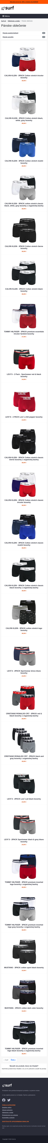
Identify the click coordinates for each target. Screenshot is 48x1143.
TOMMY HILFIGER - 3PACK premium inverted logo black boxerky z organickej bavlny (24, 1050)
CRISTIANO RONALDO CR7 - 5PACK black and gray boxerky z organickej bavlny (24, 757)
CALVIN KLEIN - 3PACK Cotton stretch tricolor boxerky (23, 77)
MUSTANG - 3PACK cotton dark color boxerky (24, 1008)
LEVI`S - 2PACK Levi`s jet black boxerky (24, 799)
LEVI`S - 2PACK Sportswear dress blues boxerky (24, 672)
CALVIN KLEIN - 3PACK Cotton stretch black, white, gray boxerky (24, 119)
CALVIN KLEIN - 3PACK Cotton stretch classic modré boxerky (24, 544)
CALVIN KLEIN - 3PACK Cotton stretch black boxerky (24, 290)
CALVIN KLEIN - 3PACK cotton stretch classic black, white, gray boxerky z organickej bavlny (23, 205)
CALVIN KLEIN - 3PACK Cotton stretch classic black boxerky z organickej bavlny (24, 587)
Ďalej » (13, 1060)
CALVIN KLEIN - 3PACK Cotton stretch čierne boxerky (24, 247)
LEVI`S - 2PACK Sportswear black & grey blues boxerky (24, 841)
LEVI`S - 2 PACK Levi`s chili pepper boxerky (24, 417)
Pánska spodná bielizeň (10, 33)
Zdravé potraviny (7, 1110)
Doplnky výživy (6, 1107)
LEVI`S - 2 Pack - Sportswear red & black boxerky (24, 375)
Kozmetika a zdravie (8, 1117)
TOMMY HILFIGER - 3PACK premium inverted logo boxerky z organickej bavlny (24, 883)
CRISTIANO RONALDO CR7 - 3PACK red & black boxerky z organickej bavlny (24, 715)
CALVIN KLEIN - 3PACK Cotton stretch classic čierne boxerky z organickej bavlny (24, 459)
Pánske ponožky (8, 37)
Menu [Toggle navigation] (6, 16)
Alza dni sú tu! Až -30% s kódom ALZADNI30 (24, 2)
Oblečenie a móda (14, 21)
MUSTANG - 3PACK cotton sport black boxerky (24, 968)
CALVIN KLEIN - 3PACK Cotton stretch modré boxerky (24, 162)
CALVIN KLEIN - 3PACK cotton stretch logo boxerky (24, 629)
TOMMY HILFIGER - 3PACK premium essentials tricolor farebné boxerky (24, 333)
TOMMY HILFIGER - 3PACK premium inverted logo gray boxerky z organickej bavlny (24, 926)
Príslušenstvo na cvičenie (10, 1115)
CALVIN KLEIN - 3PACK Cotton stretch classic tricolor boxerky (24, 501)
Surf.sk (3, 21)
